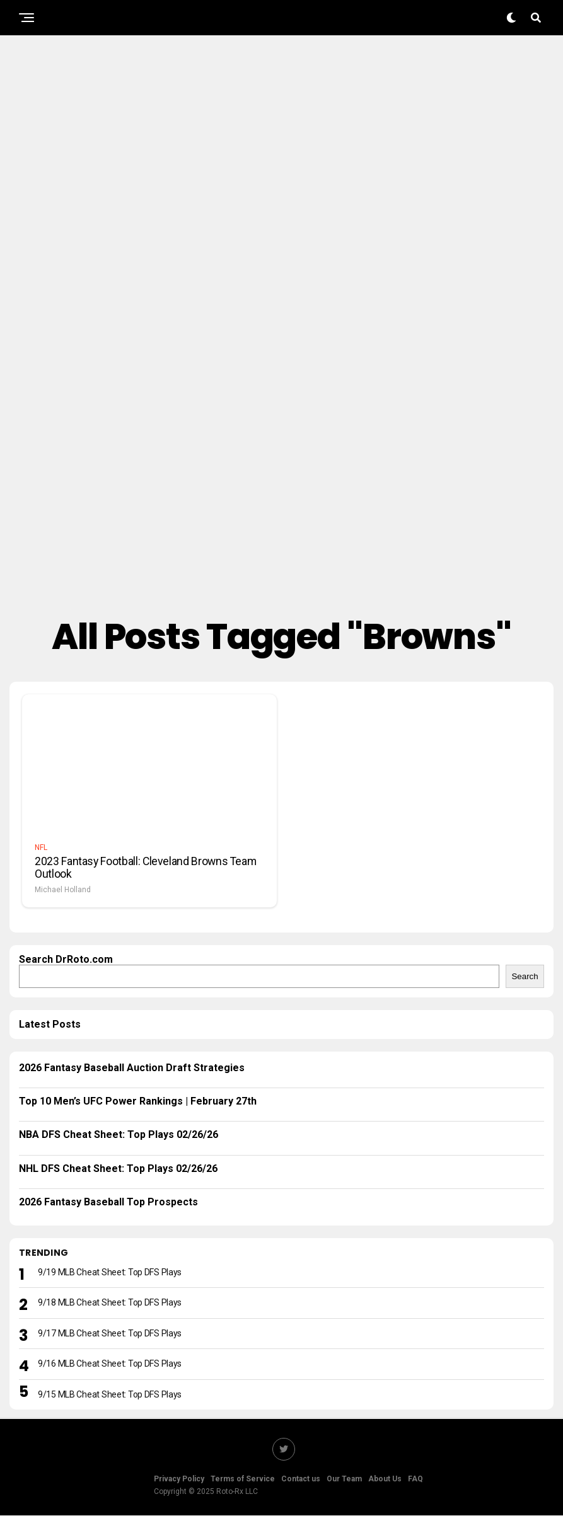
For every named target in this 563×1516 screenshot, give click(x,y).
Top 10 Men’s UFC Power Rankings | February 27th (138, 1102)
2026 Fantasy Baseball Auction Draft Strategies (132, 1068)
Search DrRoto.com (66, 959)
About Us (385, 1479)
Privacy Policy (179, 1479)
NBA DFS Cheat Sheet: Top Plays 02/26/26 (118, 1135)
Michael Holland (63, 889)
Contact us (300, 1479)
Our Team (344, 1479)
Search (524, 976)
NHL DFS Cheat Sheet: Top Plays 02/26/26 (118, 1169)
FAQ (415, 1479)
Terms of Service (243, 1479)
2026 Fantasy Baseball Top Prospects (108, 1203)
